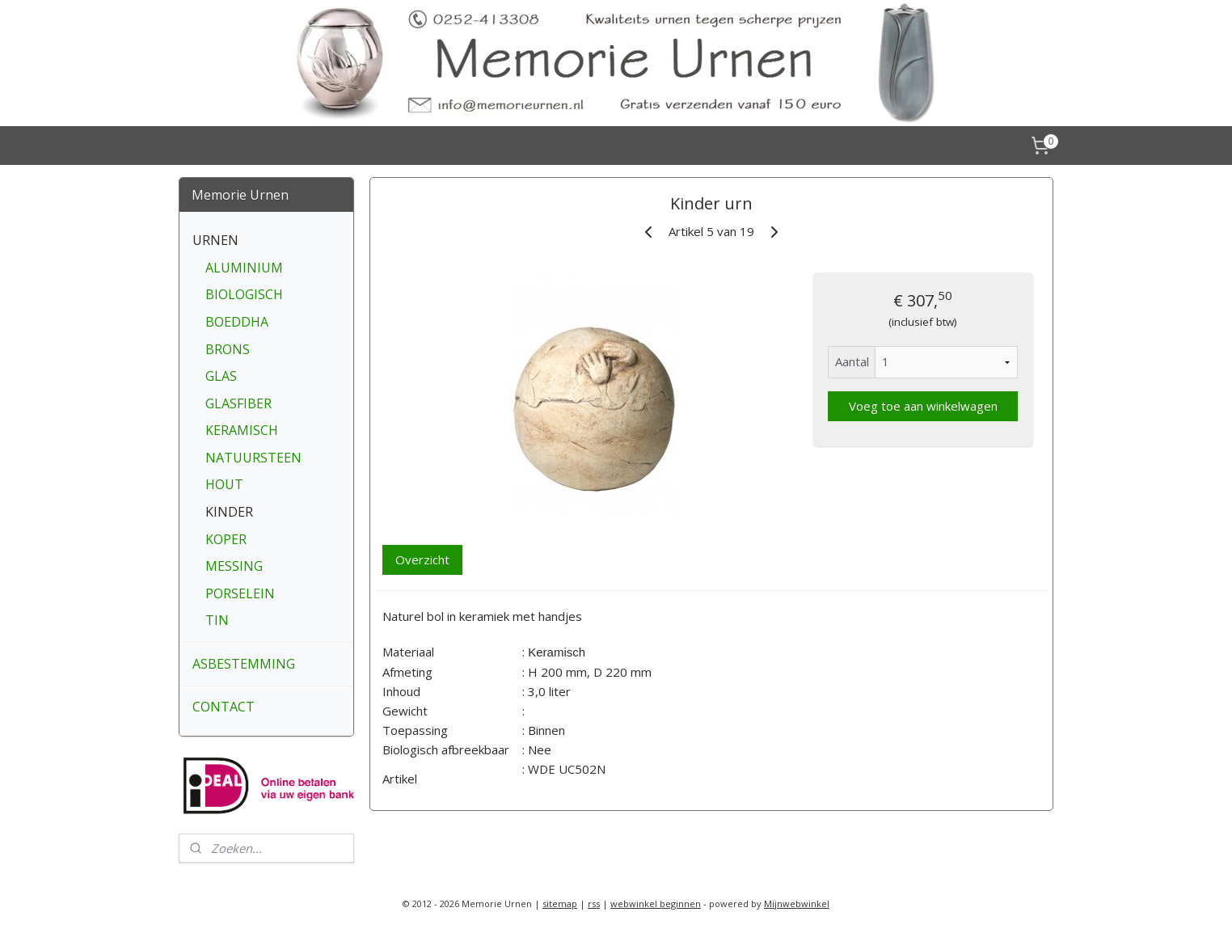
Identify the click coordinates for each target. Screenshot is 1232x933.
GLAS (221, 376)
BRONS (227, 349)
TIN (217, 620)
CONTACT (223, 707)
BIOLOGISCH (244, 294)
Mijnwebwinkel (796, 903)
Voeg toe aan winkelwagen (922, 406)
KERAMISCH (241, 430)
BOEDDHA (236, 322)
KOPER (226, 539)
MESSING (234, 566)
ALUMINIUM (244, 268)
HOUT (224, 484)
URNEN (215, 240)
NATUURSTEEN (253, 457)
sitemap (559, 903)
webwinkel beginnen (655, 903)
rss (594, 903)
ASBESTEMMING (243, 664)
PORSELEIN (240, 593)
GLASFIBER (238, 403)
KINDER (229, 512)
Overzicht (422, 559)
